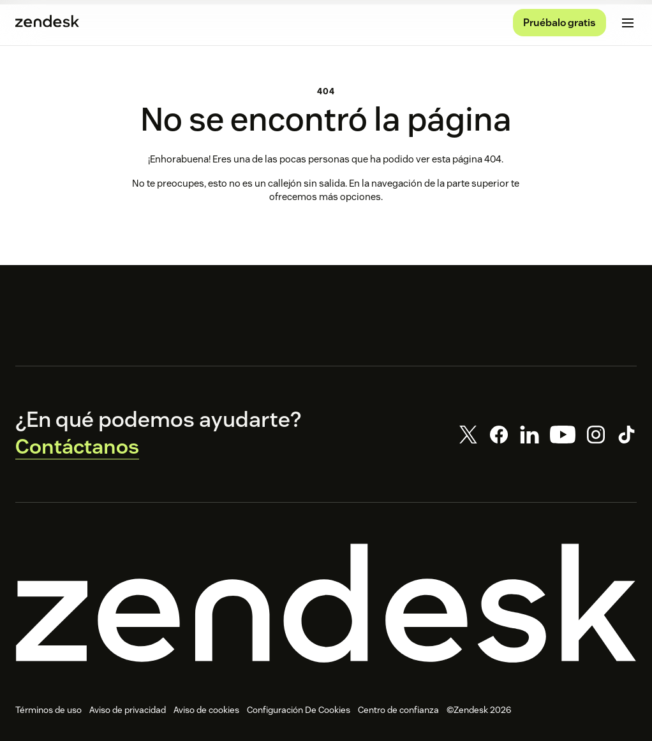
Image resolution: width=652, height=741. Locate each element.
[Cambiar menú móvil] (628, 23)
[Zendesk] (326, 605)
